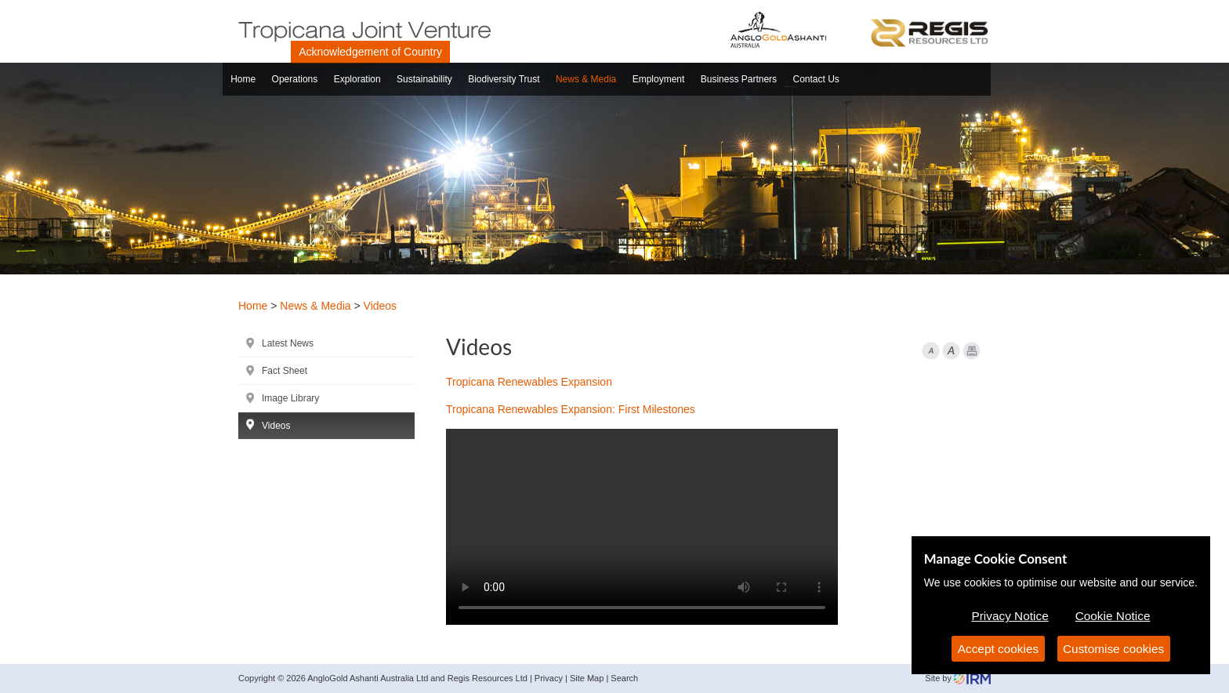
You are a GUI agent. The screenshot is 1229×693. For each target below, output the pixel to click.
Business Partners (739, 79)
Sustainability (424, 79)
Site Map (587, 678)
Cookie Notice (1113, 615)
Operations (295, 79)
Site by (958, 678)
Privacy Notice (1009, 615)
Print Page (972, 351)
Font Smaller (931, 351)
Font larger (951, 351)
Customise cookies (1113, 648)
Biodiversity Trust (503, 79)
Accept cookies (998, 648)
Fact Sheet (284, 370)
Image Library (290, 398)
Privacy (549, 678)
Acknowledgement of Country (370, 51)
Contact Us (816, 79)
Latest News (288, 343)
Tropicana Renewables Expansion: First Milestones (570, 409)
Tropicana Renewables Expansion (529, 382)
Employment (659, 79)
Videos (276, 425)
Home (243, 79)
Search (624, 678)
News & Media (586, 79)
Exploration (357, 79)
